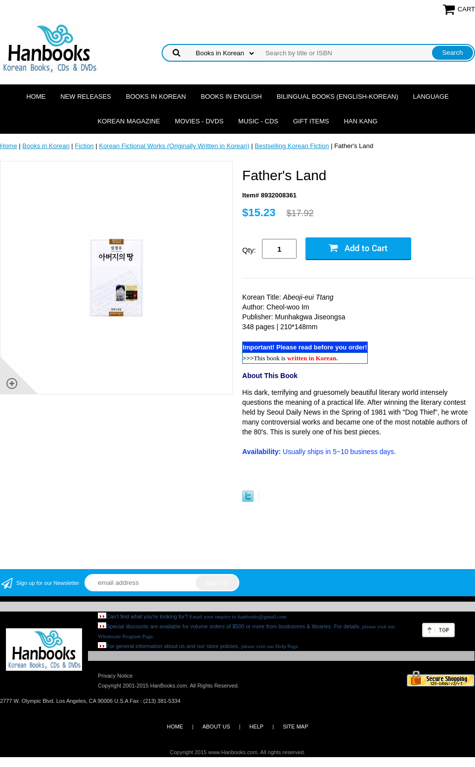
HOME (175, 726)
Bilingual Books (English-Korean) (337, 96)
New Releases (85, 96)
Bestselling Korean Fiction (292, 146)
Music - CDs (258, 121)
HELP (256, 726)
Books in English (231, 96)
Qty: (249, 250)
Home (35, 96)
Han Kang (361, 121)
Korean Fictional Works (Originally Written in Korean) (174, 146)
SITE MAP (295, 726)
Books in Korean (156, 96)
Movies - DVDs (199, 121)
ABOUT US (216, 726)
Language (431, 96)
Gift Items (311, 121)
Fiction (84, 146)
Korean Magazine (128, 121)
